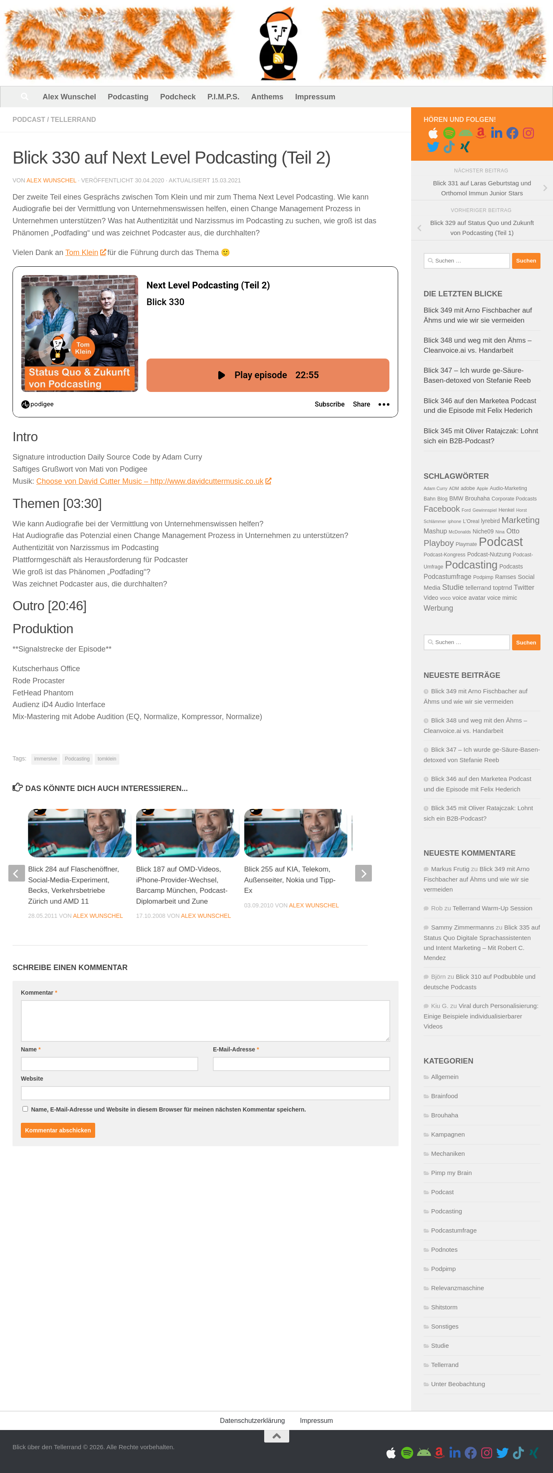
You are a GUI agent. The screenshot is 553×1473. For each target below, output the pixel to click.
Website (32, 948)
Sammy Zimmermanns (462, 927)
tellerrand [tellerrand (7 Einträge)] (478, 587)
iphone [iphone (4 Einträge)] (454, 521)
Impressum (315, 97)
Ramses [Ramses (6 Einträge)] (505, 577)
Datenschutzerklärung (252, 1420)
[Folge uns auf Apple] (433, 133)
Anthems (267, 97)
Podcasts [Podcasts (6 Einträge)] (511, 566)
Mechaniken (448, 1153)
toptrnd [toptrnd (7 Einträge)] (502, 587)
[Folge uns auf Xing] (465, 147)
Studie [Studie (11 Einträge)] (453, 587)
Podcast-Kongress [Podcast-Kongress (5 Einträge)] (444, 555)
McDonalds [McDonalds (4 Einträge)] (460, 531)
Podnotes (444, 1249)
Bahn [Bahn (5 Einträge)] (430, 499)
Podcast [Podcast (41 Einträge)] (501, 541)
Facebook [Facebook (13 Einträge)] (442, 508)
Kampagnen (448, 1134)
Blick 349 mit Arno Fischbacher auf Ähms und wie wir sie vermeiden (477, 879)
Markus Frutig (450, 868)
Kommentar (39, 862)
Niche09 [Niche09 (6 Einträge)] (483, 531)
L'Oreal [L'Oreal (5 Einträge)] (471, 521)
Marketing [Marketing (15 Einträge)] (521, 520)
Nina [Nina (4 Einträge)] (500, 531)
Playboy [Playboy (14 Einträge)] (439, 543)
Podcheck (178, 97)
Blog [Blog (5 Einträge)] (442, 499)
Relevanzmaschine (457, 1287)
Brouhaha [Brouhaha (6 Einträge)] (477, 498)
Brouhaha (444, 1115)
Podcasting (128, 97)
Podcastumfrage (454, 1230)
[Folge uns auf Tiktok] (449, 147)
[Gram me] (528, 133)
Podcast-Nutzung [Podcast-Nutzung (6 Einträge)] (489, 554)
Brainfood (444, 1095)
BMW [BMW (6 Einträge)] (456, 498)
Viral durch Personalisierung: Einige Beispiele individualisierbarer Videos (481, 1016)
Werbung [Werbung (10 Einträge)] (438, 608)
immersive (45, 759)
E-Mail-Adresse (236, 919)
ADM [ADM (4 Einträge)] (454, 488)
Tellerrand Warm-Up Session (492, 908)
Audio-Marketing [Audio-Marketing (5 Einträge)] (508, 488)
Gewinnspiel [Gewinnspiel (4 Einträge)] (484, 510)
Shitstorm (444, 1307)
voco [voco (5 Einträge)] (445, 598)
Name (30, 919)
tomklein (107, 759)
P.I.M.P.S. (223, 97)
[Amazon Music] (481, 133)
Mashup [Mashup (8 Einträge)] (435, 531)
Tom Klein (85, 252)
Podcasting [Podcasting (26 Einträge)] (471, 565)
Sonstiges (445, 1326)
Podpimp (443, 1268)
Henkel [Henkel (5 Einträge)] (506, 510)
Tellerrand (73, 119)
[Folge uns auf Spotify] (449, 133)
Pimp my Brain (451, 1172)
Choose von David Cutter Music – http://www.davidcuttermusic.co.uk (153, 481)
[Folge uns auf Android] (465, 133)
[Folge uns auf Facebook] (512, 133)
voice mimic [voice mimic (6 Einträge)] (502, 598)
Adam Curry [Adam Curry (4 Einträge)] (435, 488)
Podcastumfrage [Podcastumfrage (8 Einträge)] (447, 576)
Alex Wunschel (69, 97)
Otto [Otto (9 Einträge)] (513, 531)
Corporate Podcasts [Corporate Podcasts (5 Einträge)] (514, 499)
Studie (440, 1345)
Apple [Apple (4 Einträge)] (482, 488)
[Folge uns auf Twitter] (433, 147)
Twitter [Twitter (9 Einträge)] (524, 587)
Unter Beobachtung (458, 1383)
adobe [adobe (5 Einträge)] (468, 488)
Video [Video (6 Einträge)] (431, 598)
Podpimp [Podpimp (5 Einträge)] (483, 577)
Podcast (29, 119)
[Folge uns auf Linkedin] (496, 133)
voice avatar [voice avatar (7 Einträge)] (468, 597)
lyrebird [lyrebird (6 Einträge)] (490, 521)
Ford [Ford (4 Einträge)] (466, 510)
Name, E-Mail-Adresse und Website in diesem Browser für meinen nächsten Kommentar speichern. (168, 979)
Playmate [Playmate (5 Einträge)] (466, 544)
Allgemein (445, 1076)
